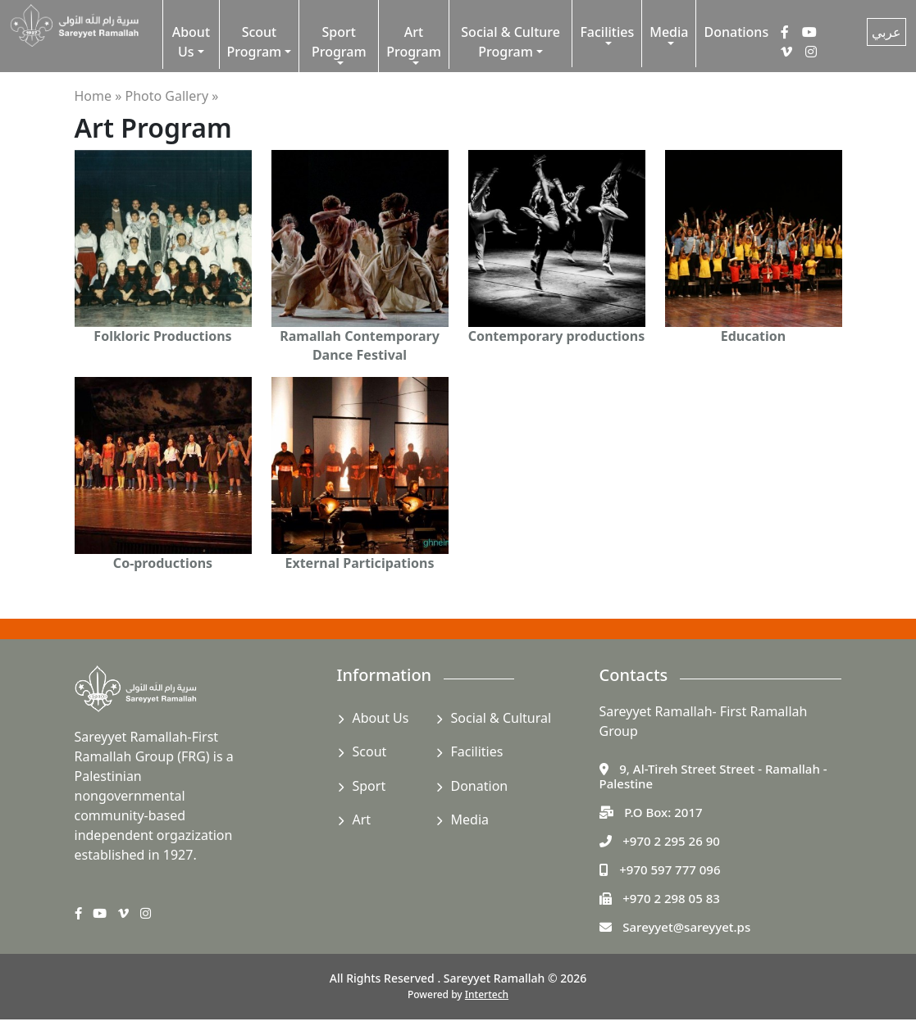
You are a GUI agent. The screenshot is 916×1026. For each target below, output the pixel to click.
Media (470, 819)
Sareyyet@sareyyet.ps (686, 927)
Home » (98, 96)
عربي (886, 32)
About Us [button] (191, 42)
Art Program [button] (413, 42)
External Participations (359, 563)
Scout (370, 751)
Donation (479, 786)
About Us (381, 718)
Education (753, 336)
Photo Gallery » (172, 96)
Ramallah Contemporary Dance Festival (360, 345)
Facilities (477, 751)
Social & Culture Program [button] (510, 42)
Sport (369, 786)
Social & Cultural (501, 718)
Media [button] (668, 32)
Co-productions (162, 563)
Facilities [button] (607, 32)
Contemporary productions (556, 336)
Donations (736, 32)
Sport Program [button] (339, 42)
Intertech (486, 994)
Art (362, 819)
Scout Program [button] (254, 42)
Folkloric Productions (162, 336)
